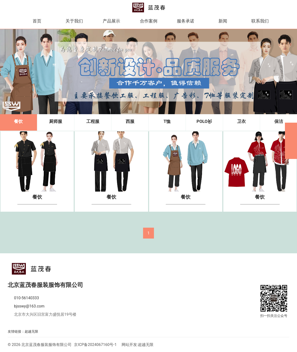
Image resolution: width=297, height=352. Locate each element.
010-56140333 (26, 298)
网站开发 (129, 344)
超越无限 (31, 331)
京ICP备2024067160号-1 (95, 344)
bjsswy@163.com (29, 306)
